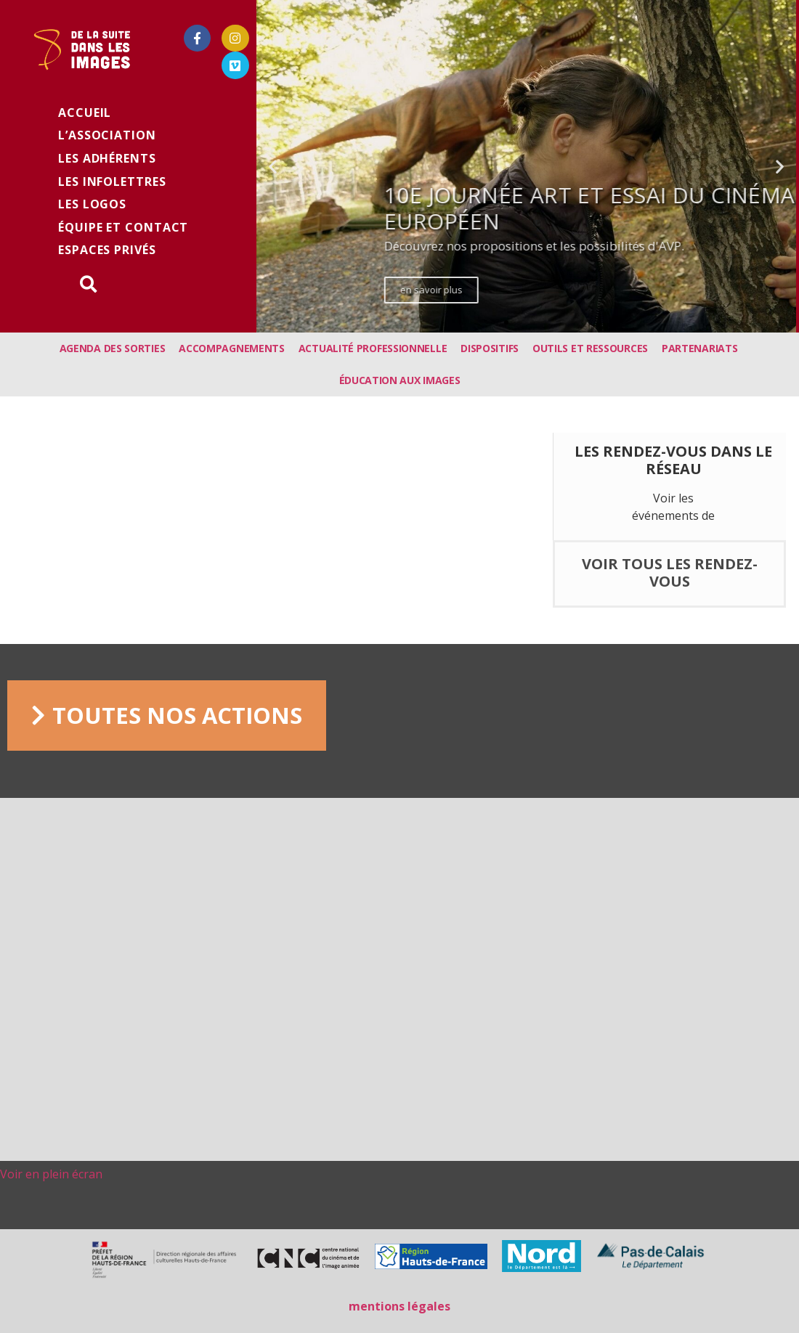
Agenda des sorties (113, 348)
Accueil (84, 113)
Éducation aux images (400, 380)
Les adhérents (107, 158)
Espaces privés (107, 250)
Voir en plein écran (51, 1174)
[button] (493, 322)
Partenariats (699, 348)
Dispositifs (490, 348)
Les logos (92, 204)
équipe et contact (123, 227)
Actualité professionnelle (373, 348)
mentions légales (399, 1306)
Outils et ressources (590, 348)
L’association (107, 135)
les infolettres (112, 181)
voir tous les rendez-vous (670, 572)
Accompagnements (232, 348)
